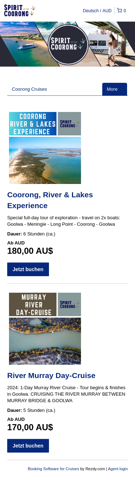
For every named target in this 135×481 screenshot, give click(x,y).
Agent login (118, 469)
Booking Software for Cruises (54, 469)
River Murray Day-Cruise (51, 375)
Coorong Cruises (29, 89)
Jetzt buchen (28, 269)
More (114, 89)
